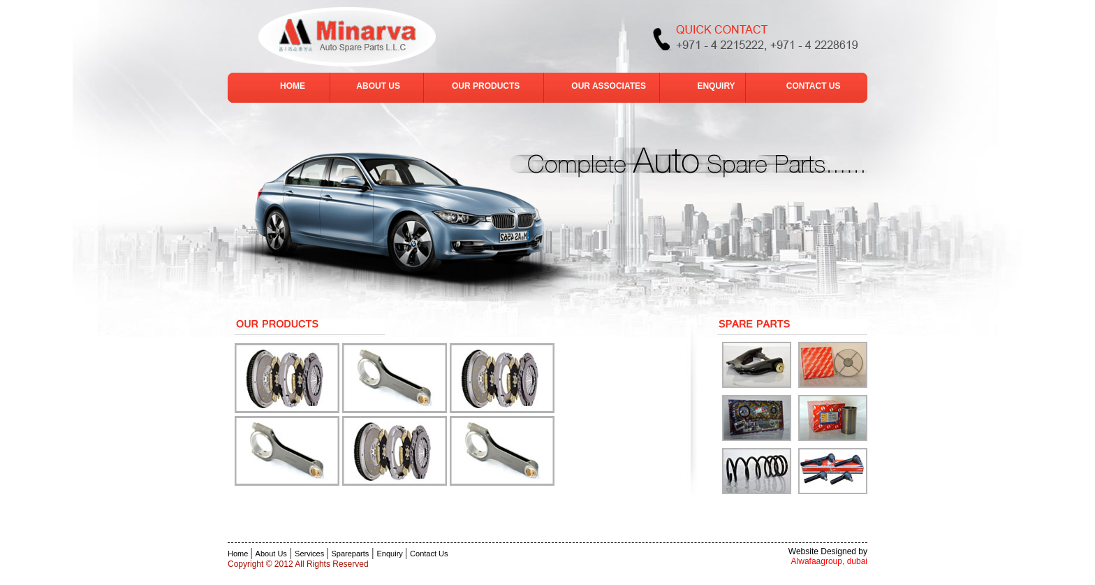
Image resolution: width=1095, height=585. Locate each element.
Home (239, 553)
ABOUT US (378, 86)
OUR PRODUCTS (486, 86)
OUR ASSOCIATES (609, 86)
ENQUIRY (717, 86)
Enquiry (391, 553)
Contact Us (429, 553)
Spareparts (350, 553)
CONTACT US (813, 86)
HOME (293, 86)
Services (310, 553)
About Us (271, 553)
